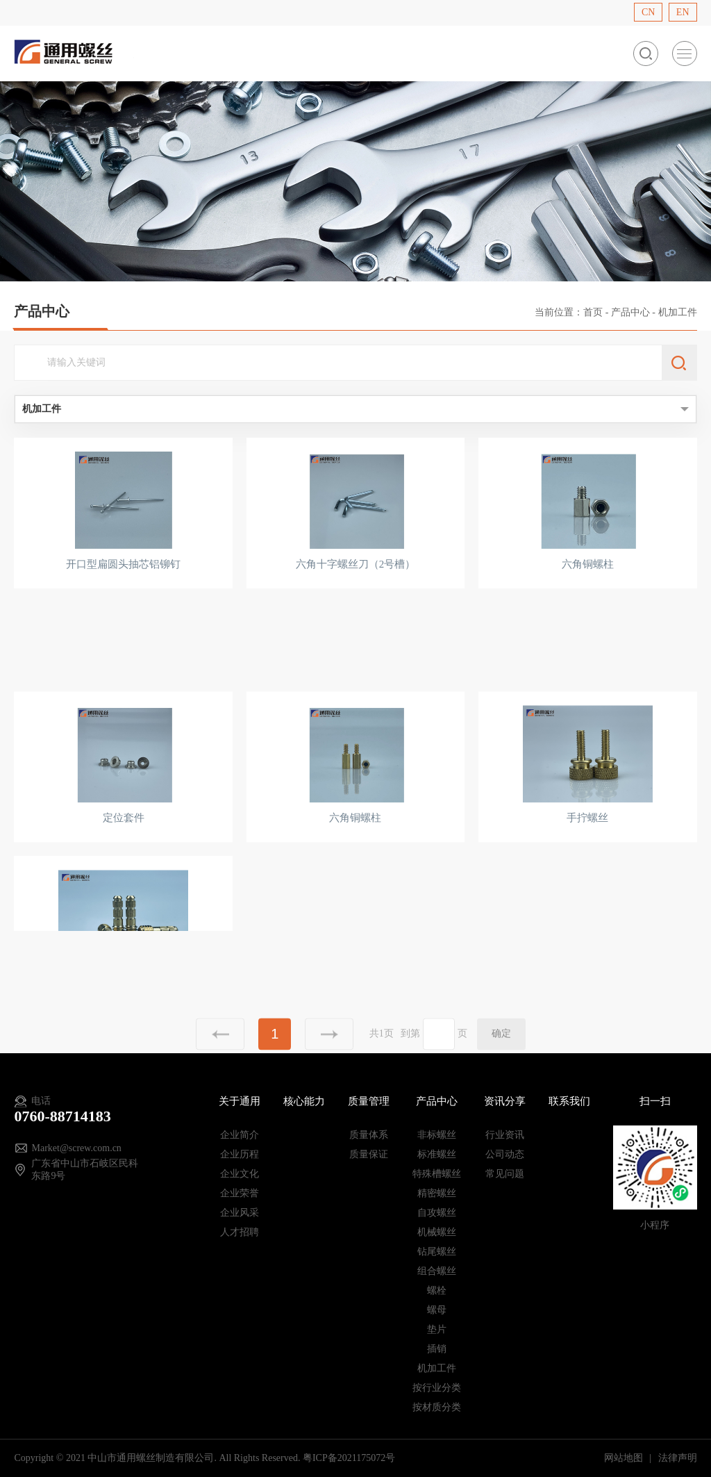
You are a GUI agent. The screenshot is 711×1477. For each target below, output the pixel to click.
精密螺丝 (436, 1193)
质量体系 (368, 1135)
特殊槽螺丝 (436, 1174)
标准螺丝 (436, 1154)
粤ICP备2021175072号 (349, 1458)
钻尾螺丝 (436, 1251)
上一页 (220, 1057)
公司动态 (504, 1154)
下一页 (329, 1057)
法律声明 (677, 1458)
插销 (436, 1349)
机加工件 (436, 1368)
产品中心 (630, 312)
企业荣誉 (239, 1193)
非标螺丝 (436, 1135)
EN (682, 12)
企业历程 (239, 1154)
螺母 (436, 1310)
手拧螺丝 (587, 854)
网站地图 (625, 1458)
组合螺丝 (436, 1271)
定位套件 (123, 854)
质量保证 (368, 1154)
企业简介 (239, 1135)
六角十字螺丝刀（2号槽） (356, 564)
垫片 (436, 1329)
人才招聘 (239, 1232)
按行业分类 (436, 1388)
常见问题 (504, 1174)
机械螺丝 (436, 1232)
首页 (593, 312)
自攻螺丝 (436, 1212)
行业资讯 (504, 1135)
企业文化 (239, 1174)
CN (648, 12)
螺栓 (436, 1290)
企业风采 (239, 1212)
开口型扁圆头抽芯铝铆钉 (123, 564)
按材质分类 (436, 1407)
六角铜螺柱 (588, 564)
